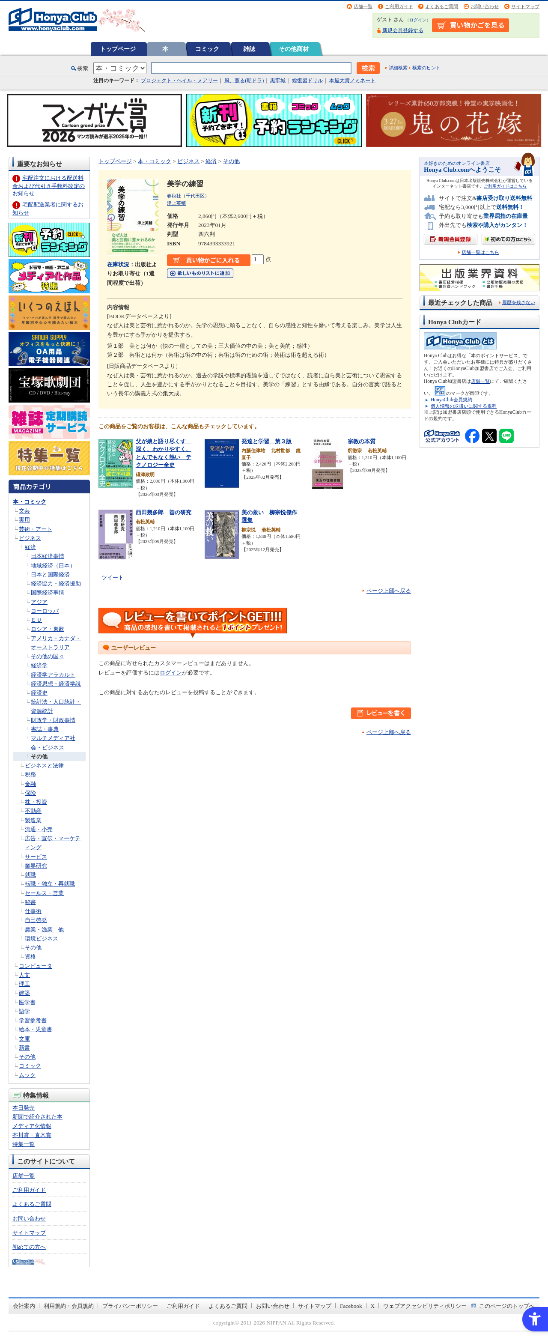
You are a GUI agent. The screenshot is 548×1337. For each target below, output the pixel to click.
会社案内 (24, 1306)
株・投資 (36, 802)
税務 (30, 774)
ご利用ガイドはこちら (505, 186)
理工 (24, 984)
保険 (30, 793)
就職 (30, 874)
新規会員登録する (402, 30)
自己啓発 (36, 920)
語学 (24, 1011)
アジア (39, 602)
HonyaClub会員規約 (451, 399)
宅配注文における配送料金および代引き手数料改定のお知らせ (48, 186)
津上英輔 (176, 203)
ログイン (417, 20)
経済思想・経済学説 (56, 683)
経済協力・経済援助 (56, 583)
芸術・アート (35, 529)
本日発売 (23, 1107)
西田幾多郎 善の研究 (163, 512)
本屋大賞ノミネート (352, 81)
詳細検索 (398, 67)
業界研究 (36, 865)
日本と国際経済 (50, 574)
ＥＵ (36, 620)
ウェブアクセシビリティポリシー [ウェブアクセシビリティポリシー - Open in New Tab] (425, 1306)
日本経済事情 (47, 556)
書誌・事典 (45, 729)
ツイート (112, 577)
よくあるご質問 (441, 6)
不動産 (33, 811)
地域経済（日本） (53, 565)
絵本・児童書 (35, 1029)
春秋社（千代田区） (188, 195)
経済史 (39, 692)
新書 (24, 1048)
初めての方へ (29, 1247)
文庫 (24, 1039)
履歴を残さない (518, 302)
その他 (39, 756)
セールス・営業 (44, 893)
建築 (24, 993)
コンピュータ (35, 966)
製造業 (33, 820)
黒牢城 (278, 81)
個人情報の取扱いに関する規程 (464, 406)
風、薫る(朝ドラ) (244, 81)
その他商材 (294, 48)
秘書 (30, 902)
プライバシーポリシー (130, 1306)
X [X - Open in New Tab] (373, 1306)
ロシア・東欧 (47, 629)
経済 (30, 547)
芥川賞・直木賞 (31, 1135)
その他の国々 (47, 656)
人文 (24, 975)
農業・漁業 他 (44, 929)
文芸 (24, 510)
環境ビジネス (41, 938)
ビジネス (30, 538)
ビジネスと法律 (44, 765)
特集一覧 (23, 1144)
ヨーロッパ (45, 611)
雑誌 (249, 48)
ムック (27, 1075)
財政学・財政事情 (53, 720)
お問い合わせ (485, 6)
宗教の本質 (361, 441)
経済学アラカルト (53, 674)
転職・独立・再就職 (50, 883)
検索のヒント (426, 67)
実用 (24, 519)
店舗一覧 (363, 6)
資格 (30, 956)
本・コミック (29, 501)
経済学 (39, 665)
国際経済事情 (47, 592)
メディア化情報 (31, 1126)
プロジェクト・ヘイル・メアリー (179, 81)
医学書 (27, 1002)
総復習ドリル (307, 81)
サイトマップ (525, 6)
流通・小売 (39, 829)
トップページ (118, 48)
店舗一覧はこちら (480, 252)
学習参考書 (33, 1020)
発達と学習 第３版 (266, 441)
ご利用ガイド (399, 6)
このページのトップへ (507, 1306)
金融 (30, 784)
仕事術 (33, 911)
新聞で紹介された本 (37, 1116)
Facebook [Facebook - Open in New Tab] (351, 1306)
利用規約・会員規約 (69, 1306)
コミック (207, 48)
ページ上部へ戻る (388, 591)
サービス (36, 857)
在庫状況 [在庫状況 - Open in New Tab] (118, 264)
